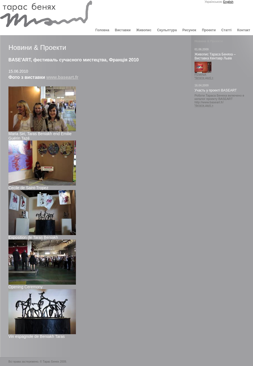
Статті (226, 30)
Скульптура (167, 30)
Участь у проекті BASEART (216, 90)
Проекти (209, 30)
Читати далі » (204, 77)
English (228, 1)
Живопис (144, 30)
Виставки (123, 30)
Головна (102, 30)
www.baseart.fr (62, 77)
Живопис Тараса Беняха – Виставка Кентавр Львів (215, 56)
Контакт (243, 30)
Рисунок (189, 30)
